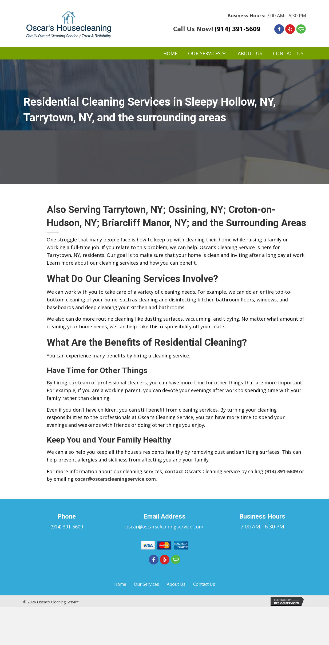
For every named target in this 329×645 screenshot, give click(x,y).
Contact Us (204, 584)
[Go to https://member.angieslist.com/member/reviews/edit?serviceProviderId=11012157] (301, 29)
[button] (224, 53)
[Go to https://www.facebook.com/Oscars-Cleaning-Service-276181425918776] (279, 29)
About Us (176, 584)
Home (120, 584)
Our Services (146, 584)
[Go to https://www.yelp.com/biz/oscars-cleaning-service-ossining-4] (290, 29)
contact (174, 471)
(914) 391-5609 (237, 28)
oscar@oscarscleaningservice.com (115, 479)
